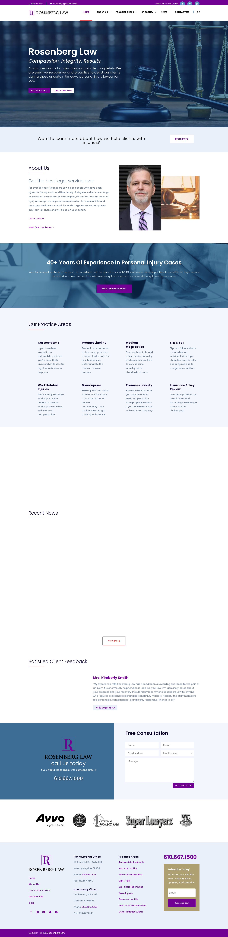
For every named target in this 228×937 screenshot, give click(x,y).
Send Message (183, 785)
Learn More (181, 138)
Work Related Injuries (48, 387)
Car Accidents (48, 343)
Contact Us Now (63, 91)
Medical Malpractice (135, 345)
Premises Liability (139, 385)
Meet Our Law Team (39, 227)
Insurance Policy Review (132, 905)
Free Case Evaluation (114, 288)
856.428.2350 (89, 907)
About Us (102, 13)
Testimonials (35, 896)
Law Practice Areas (39, 890)
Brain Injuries (91, 385)
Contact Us (182, 13)
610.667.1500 (89, 874)
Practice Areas (125, 13)
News (164, 13)
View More (114, 640)
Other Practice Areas (131, 911)
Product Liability (94, 343)
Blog (31, 902)
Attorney (147, 13)
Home (86, 13)
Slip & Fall (177, 343)
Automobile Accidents (131, 862)
